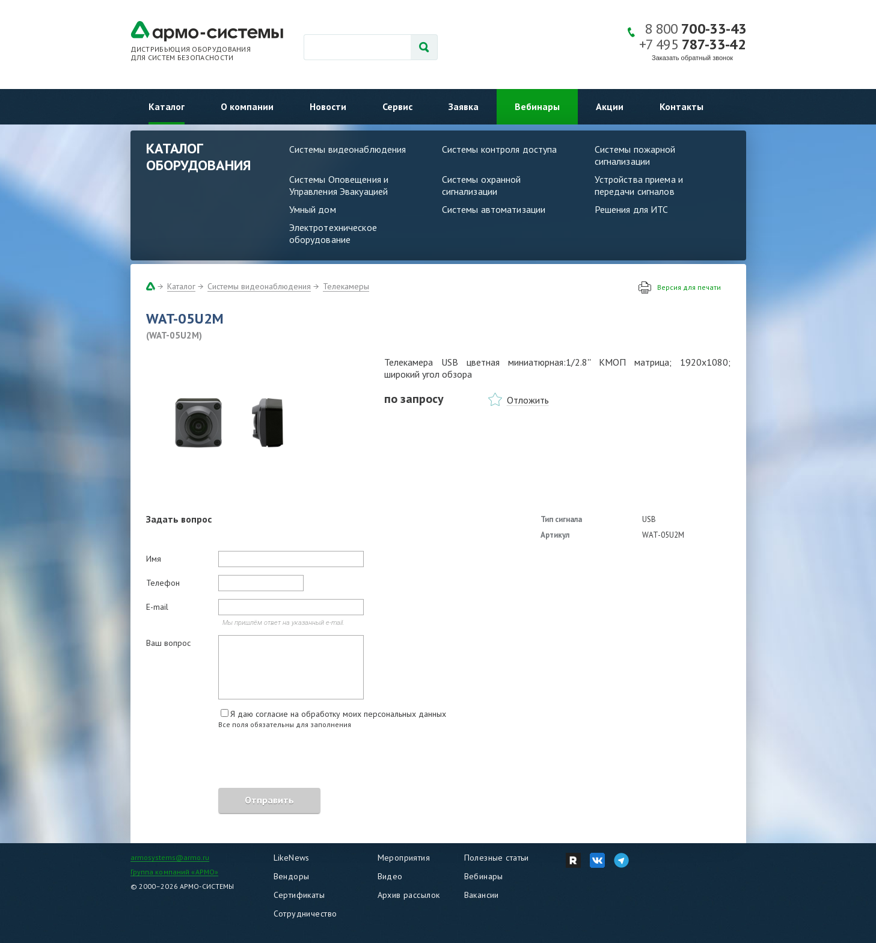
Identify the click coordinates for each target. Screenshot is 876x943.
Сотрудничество (305, 913)
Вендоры (292, 876)
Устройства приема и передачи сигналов (639, 185)
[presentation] (237, 760)
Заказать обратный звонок (692, 57)
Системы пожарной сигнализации (635, 155)
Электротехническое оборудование (333, 233)
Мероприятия (404, 857)
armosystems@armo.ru (169, 857)
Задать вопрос (179, 519)
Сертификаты (299, 894)
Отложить (528, 400)
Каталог (167, 106)
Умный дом (312, 209)
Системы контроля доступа (499, 149)
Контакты (681, 106)
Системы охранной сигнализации (481, 185)
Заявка (464, 106)
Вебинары (537, 106)
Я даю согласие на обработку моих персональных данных (338, 713)
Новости (328, 106)
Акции (609, 106)
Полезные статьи (496, 857)
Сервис (397, 106)
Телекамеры (346, 286)
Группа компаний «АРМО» (174, 871)
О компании (247, 106)
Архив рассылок (409, 894)
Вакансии (481, 894)
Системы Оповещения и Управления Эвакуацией (339, 185)
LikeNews (292, 857)
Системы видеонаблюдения (347, 149)
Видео (390, 876)
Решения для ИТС (632, 209)
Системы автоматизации (494, 209)
